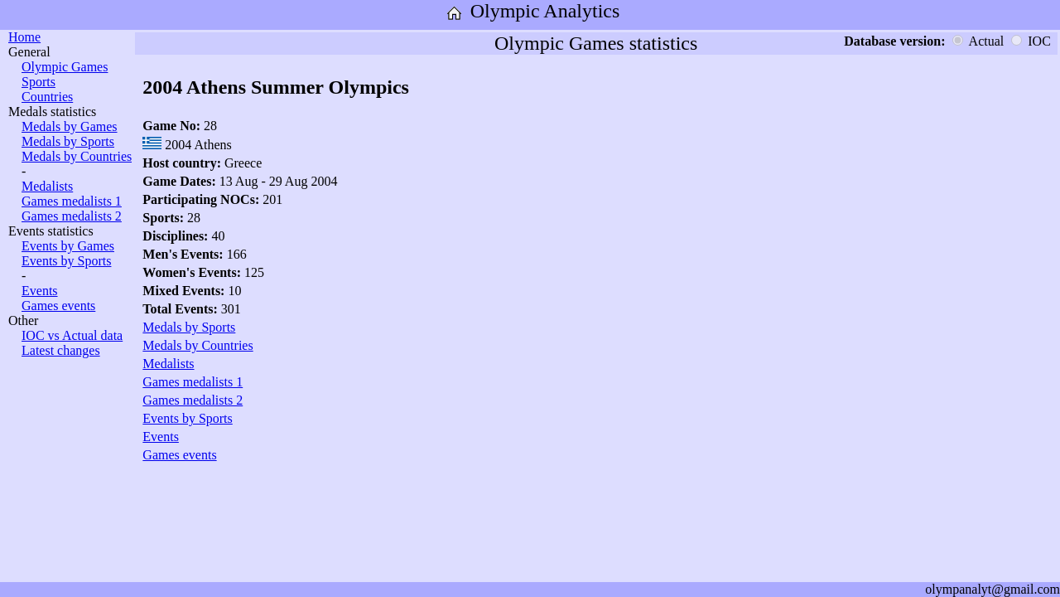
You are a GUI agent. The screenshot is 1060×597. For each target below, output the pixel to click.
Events (40, 291)
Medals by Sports (68, 141)
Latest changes (61, 350)
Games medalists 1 (72, 201)
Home (24, 37)
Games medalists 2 (72, 216)
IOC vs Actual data (72, 335)
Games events (58, 305)
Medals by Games (70, 126)
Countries (47, 97)
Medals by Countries (77, 156)
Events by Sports (66, 261)
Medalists (47, 186)
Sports (38, 82)
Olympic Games (65, 67)
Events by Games (68, 246)
